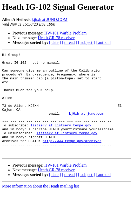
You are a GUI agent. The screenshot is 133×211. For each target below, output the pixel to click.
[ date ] (55, 42)
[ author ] (103, 42)
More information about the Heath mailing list (40, 206)
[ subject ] (86, 42)
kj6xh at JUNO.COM (49, 19)
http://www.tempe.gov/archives (72, 158)
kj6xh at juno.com (86, 126)
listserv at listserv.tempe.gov (60, 140)
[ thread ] (69, 42)
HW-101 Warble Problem (65, 33)
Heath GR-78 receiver (56, 38)
